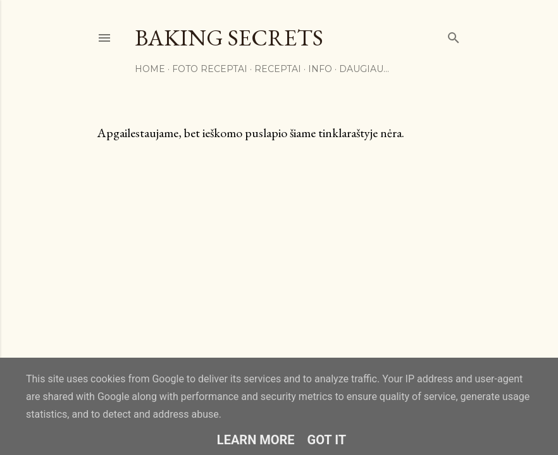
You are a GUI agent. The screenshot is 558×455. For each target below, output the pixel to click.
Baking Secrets (229, 37)
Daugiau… (364, 69)
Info (320, 69)
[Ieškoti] (453, 35)
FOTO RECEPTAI (209, 69)
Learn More (256, 439)
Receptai (277, 69)
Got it (327, 439)
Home (150, 69)
